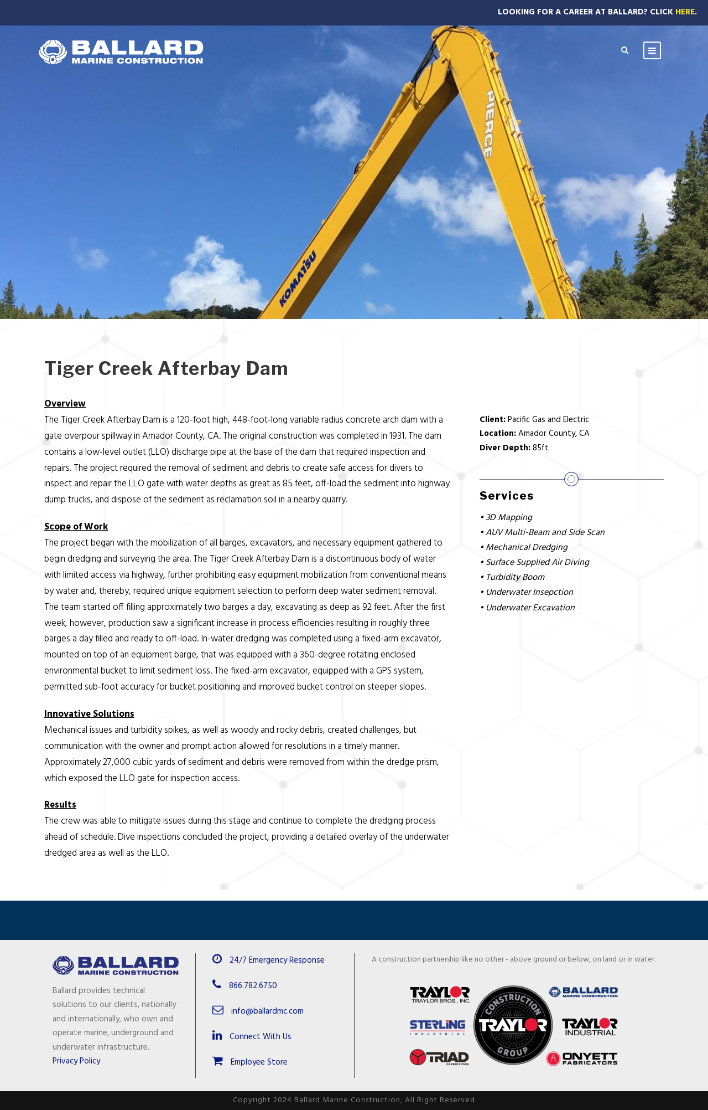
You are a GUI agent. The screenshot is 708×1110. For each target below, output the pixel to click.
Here (685, 12)
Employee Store (250, 1062)
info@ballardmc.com (267, 1011)
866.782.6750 (253, 986)
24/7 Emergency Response (277, 960)
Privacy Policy (76, 1061)
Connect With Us (251, 1037)
